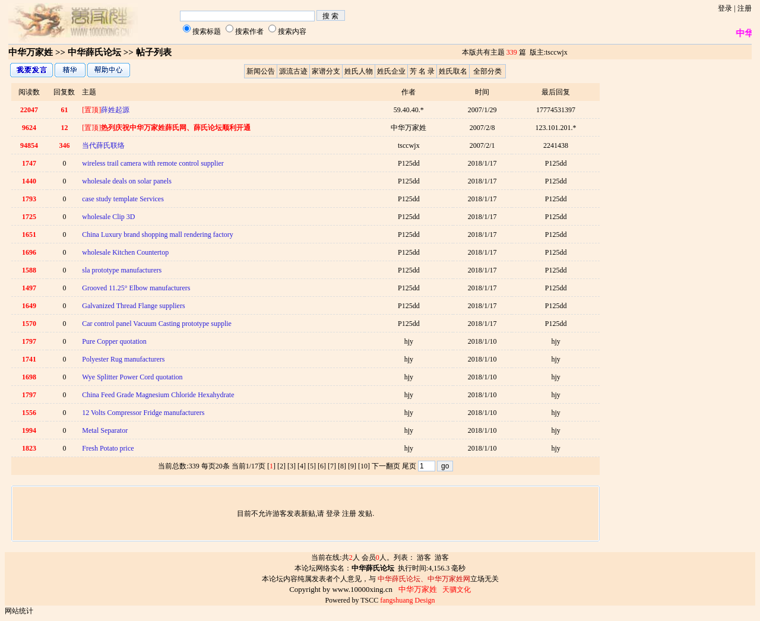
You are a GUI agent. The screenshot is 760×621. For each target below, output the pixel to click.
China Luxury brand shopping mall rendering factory (157, 234)
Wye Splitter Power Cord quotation (132, 377)
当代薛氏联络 (103, 145)
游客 (424, 557)
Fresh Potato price (108, 448)
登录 (725, 8)
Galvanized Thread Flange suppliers (133, 306)
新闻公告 (260, 71)
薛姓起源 (105, 110)
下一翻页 (386, 466)
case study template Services (123, 199)
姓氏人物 (358, 71)
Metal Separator (105, 430)
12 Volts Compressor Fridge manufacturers (143, 412)
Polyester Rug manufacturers (123, 359)
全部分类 (487, 71)
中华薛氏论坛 (94, 52)
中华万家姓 (30, 52)
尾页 (409, 466)
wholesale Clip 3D (108, 217)
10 (364, 466)
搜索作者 (249, 31)
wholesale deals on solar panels (127, 181)
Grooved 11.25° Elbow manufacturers (136, 288)
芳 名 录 (422, 71)
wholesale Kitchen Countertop (125, 252)
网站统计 (19, 611)
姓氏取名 (453, 71)
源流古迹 (293, 71)
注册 (744, 8)
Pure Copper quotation (114, 341)
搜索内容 (292, 31)
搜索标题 (206, 31)
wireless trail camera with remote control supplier (153, 163)
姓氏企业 (391, 71)
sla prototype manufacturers (122, 270)
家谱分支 (326, 71)
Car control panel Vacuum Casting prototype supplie (157, 323)
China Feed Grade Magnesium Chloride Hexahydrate (158, 395)
